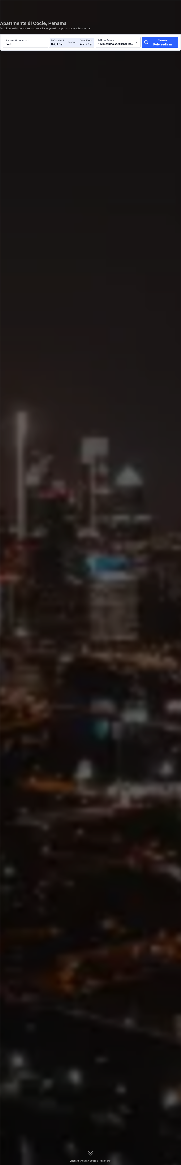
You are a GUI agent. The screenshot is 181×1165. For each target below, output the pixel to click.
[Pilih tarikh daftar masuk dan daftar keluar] (60, 42)
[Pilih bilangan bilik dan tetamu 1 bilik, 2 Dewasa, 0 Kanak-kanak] (118, 42)
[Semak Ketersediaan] (160, 42)
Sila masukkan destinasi (17, 40)
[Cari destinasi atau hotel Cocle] (25, 42)
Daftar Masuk (57, 40)
